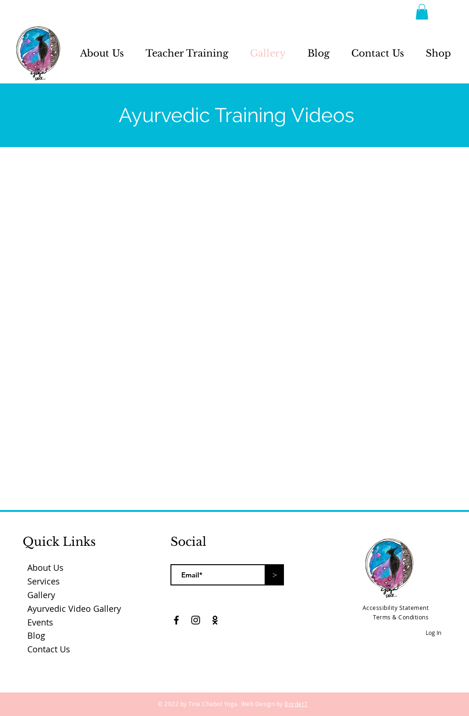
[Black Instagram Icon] (196, 620)
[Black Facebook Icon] (176, 620)
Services (43, 581)
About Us (45, 567)
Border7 (295, 704)
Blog (36, 635)
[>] (275, 574)
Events (40, 622)
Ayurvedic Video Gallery (74, 608)
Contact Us (48, 649)
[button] (422, 11)
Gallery (41, 595)
